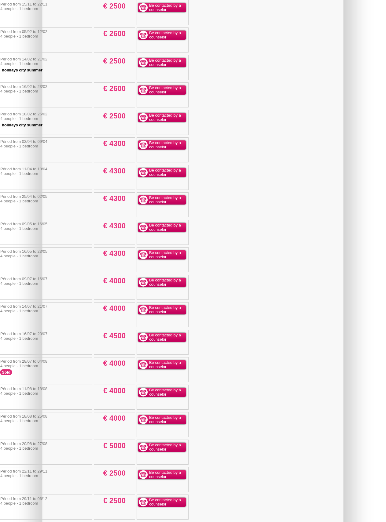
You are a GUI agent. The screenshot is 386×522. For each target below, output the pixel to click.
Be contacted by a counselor (165, 7)
